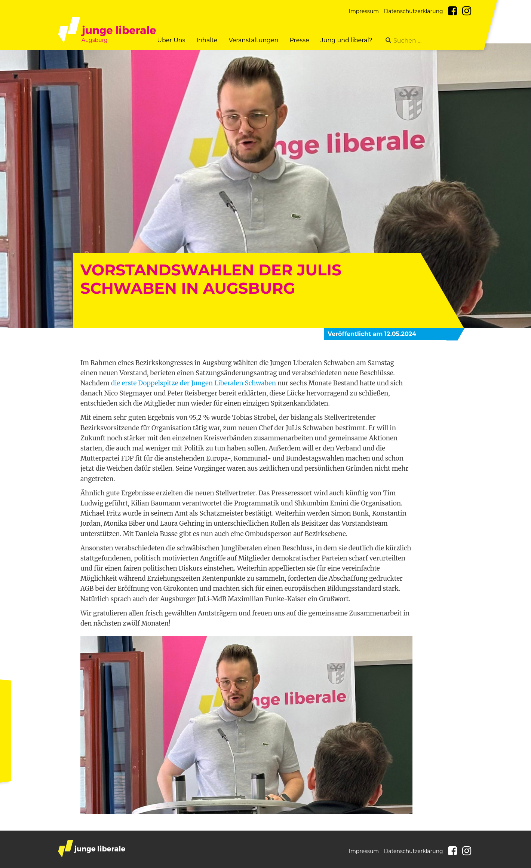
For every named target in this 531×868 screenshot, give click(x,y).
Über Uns (171, 40)
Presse (299, 40)
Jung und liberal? (346, 40)
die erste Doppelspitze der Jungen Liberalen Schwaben (193, 383)
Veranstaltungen (253, 40)
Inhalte (206, 40)
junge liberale (91, 849)
